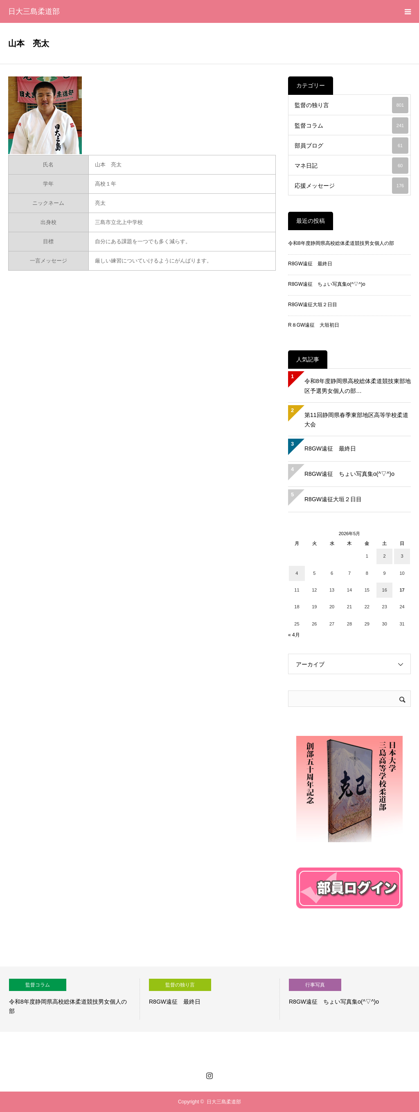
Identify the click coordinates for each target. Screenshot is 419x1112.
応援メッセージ (351, 185)
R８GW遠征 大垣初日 (313, 325)
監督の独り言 (351, 105)
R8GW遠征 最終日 (310, 264)
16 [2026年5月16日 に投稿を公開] (384, 589)
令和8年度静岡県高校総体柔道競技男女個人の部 (341, 243)
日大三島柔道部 (34, 11)
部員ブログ (351, 145)
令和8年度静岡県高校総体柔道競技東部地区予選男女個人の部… (357, 386)
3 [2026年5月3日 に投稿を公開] (402, 556)
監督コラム (351, 125)
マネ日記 (351, 165)
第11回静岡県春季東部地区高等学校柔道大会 (356, 420)
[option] (70, 999)
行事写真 (315, 985)
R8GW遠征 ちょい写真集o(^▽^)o (326, 284)
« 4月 (294, 635)
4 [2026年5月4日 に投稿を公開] (296, 573)
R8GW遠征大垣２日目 (312, 304)
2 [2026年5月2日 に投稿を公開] (384, 556)
